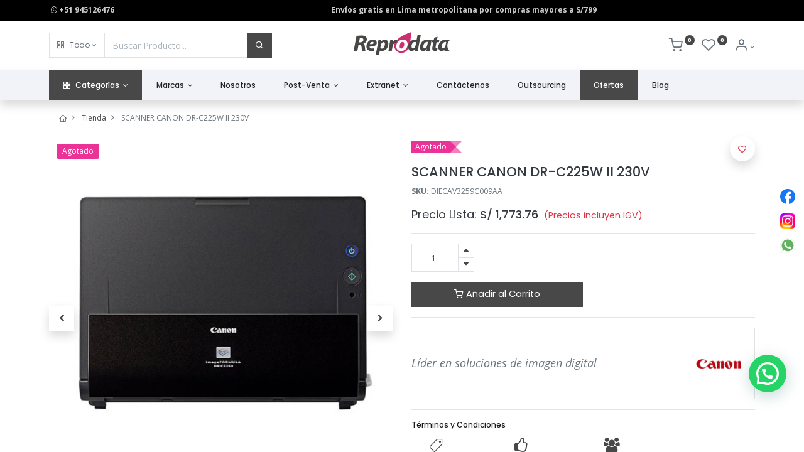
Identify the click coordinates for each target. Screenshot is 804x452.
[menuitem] (238, 85)
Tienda (94, 117)
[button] (77, 45)
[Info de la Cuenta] (744, 46)
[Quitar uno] (466, 264)
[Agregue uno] (466, 250)
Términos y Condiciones (458, 424)
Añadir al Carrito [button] (497, 294)
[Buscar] (259, 45)
